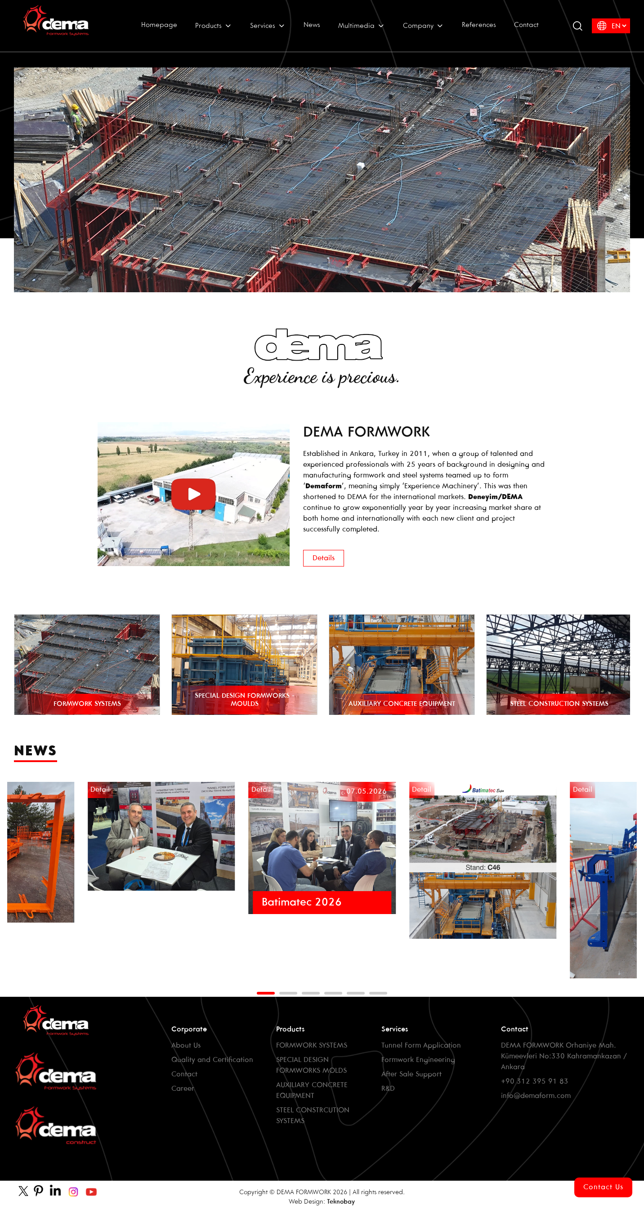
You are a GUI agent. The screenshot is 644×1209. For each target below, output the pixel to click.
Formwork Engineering (418, 1060)
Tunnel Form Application (421, 1045)
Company (423, 26)
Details (324, 558)
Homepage (159, 25)
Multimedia (361, 26)
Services (268, 26)
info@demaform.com (536, 1096)
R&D (388, 1088)
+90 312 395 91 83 (534, 1081)
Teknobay (341, 1202)
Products (213, 26)
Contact (526, 25)
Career (182, 1088)
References (479, 25)
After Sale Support (411, 1074)
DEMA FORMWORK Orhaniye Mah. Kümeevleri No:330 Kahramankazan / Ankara (564, 1056)
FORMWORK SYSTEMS (311, 1045)
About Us (186, 1045)
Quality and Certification (212, 1060)
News (312, 25)
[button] (266, 993)
